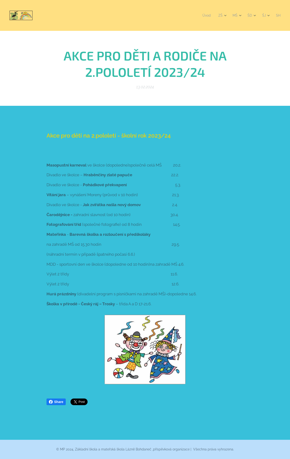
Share (56, 402)
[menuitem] (205, 15)
